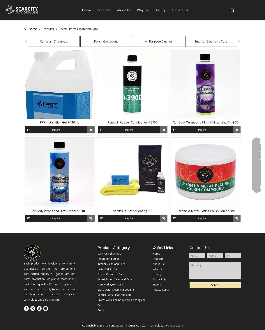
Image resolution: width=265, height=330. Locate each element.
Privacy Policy (161, 289)
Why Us (142, 10)
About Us (124, 10)
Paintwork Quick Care (110, 284)
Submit (215, 285)
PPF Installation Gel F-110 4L (59, 122)
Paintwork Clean (107, 269)
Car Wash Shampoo (40, 41)
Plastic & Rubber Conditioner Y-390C (132, 122)
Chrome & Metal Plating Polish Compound (205, 211)
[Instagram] (45, 308)
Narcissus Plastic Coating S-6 (132, 211)
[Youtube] (39, 308)
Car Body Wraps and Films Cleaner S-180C (59, 211)
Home (86, 10)
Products (104, 10)
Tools (101, 310)
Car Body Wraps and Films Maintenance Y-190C (205, 122)
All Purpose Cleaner (145, 41)
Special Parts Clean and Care (115, 295)
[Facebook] (26, 308)
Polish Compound (93, 41)
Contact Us (180, 10)
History (160, 10)
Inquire (42, 129)
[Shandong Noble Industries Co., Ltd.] (32, 252)
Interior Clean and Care (198, 41)
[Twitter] (32, 308)
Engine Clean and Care (111, 274)
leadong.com (175, 325)
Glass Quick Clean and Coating (116, 289)
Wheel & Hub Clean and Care (115, 279)
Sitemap (157, 284)
